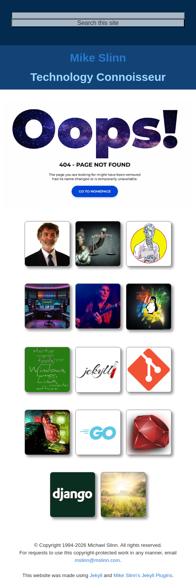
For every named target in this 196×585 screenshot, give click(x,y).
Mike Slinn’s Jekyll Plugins (143, 575)
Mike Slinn (98, 57)
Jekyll (96, 575)
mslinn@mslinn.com (97, 560)
